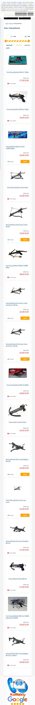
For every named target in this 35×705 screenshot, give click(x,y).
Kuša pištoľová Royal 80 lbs (18, 579)
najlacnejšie (19, 45)
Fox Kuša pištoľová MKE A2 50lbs (18, 109)
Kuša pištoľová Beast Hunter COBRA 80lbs (15, 147)
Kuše (11, 23)
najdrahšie (27, 45)
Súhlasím (31, 14)
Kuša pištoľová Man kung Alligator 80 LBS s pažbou (17, 654)
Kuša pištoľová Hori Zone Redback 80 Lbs (17, 542)
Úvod (7, 23)
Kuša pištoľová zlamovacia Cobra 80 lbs (17, 226)
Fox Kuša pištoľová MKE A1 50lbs (18, 72)
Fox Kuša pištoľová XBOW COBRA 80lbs (17, 266)
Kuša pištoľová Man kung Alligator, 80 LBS (17, 460)
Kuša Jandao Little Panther (18, 422)
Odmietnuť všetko (21, 14)
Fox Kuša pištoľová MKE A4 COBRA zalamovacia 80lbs (17, 617)
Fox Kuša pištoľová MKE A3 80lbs (18, 385)
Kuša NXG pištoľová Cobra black (17, 187)
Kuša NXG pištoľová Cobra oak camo (16, 501)
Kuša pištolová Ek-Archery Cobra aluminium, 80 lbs (17, 304)
